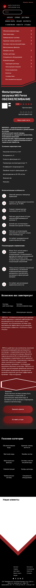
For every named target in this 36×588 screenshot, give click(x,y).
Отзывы (27, 25)
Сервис (17, 17)
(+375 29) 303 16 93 (14, 7)
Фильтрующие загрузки (24, 312)
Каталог (10, 17)
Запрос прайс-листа (23, 120)
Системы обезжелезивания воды (24, 305)
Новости (19, 25)
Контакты (27, 21)
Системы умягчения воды (7, 305)
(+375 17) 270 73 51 (14, 5)
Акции (19, 21)
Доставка (25, 17)
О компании (10, 25)
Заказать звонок (28, 2)
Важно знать (10, 21)
